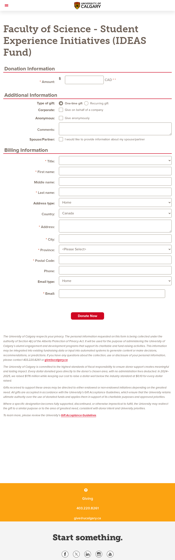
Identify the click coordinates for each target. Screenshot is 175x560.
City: (51, 239)
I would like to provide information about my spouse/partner (105, 139)
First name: (46, 172)
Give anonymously (77, 118)
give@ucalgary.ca (56, 360)
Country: (48, 214)
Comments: (46, 130)
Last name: (46, 193)
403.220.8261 (88, 508)
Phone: (49, 271)
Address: (48, 227)
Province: (47, 250)
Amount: (48, 82)
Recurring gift (99, 103)
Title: (51, 161)
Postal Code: (45, 261)
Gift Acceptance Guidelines (78, 415)
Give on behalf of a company (84, 110)
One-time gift (73, 103)
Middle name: (44, 182)
